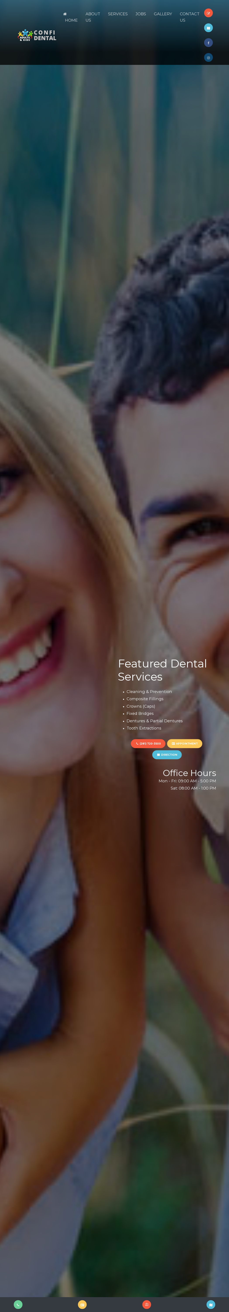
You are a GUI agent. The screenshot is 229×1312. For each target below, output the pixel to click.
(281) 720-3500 (148, 743)
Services (118, 14)
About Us (93, 17)
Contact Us (190, 17)
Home (70, 17)
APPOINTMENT (184, 743)
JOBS (141, 14)
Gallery (163, 14)
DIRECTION (167, 754)
